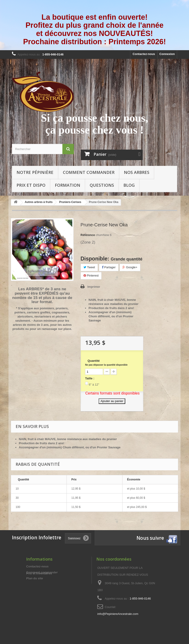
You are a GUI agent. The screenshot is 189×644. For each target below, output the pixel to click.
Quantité (106, 362)
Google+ (129, 267)
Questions (102, 185)
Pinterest (91, 275)
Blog (129, 185)
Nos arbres (136, 172)
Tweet (89, 267)
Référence (88, 235)
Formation (67, 185)
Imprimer (93, 286)
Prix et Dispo (31, 185)
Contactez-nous (144, 54)
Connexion (167, 54)
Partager (109, 267)
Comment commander (88, 172)
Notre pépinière (35, 172)
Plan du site (34, 578)
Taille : (89, 378)
